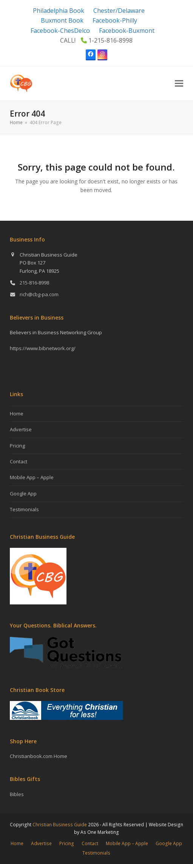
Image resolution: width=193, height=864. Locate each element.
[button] (179, 83)
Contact (18, 461)
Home (16, 413)
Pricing (17, 445)
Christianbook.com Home (38, 756)
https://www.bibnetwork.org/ (43, 348)
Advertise (21, 429)
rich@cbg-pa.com (39, 294)
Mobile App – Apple (32, 477)
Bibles (17, 794)
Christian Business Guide (59, 824)
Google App (23, 493)
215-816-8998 (34, 282)
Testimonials (24, 509)
